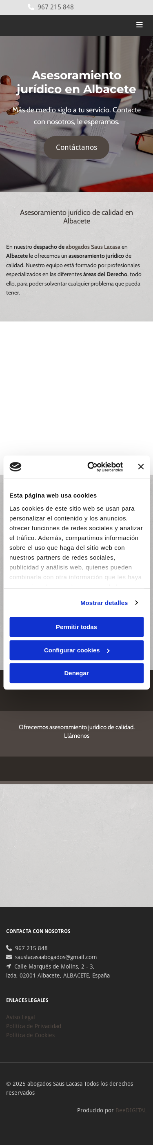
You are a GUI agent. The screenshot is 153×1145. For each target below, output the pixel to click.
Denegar (76, 673)
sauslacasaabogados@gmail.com (56, 957)
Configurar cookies (77, 650)
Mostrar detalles (104, 602)
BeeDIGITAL (131, 1110)
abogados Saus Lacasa (93, 246)
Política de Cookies (30, 1035)
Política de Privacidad (33, 1026)
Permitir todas (76, 626)
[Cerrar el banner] (141, 467)
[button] (76, 147)
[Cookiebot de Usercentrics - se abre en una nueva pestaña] (91, 467)
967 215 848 (56, 7)
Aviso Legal (20, 1017)
